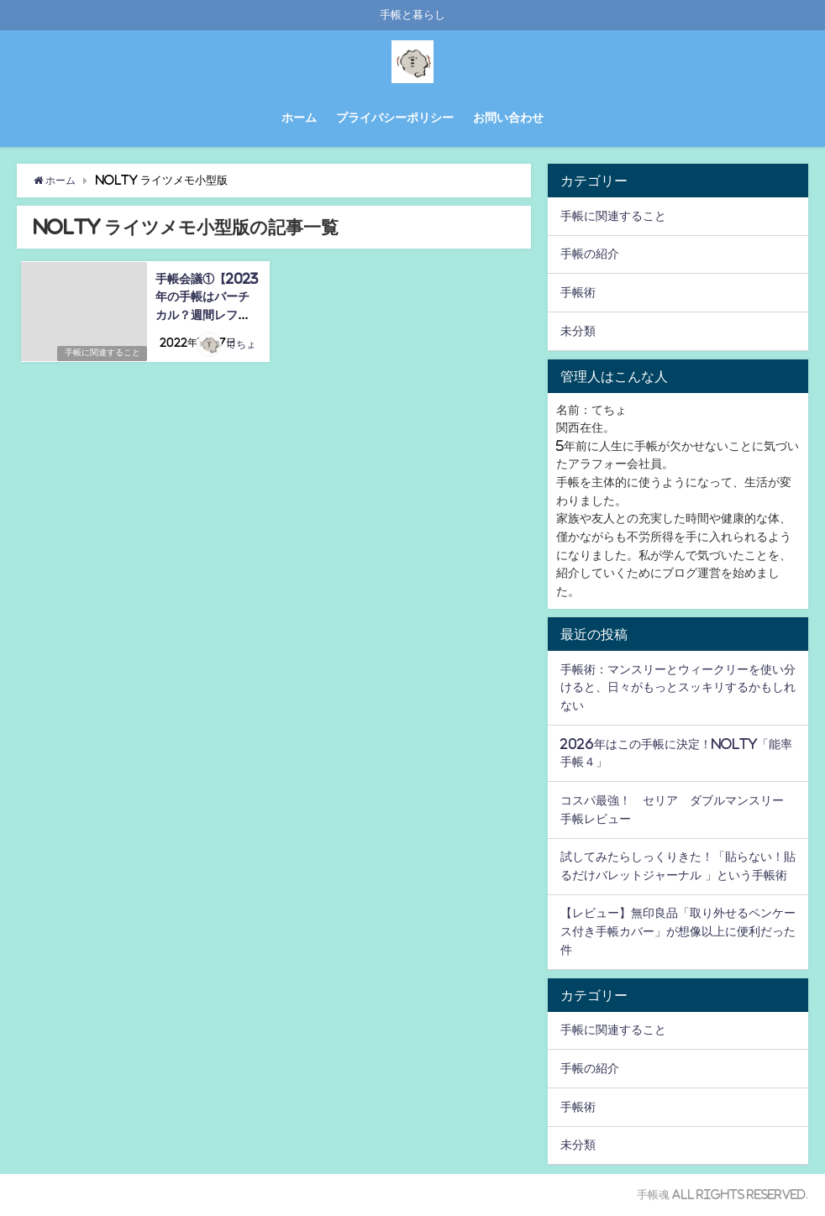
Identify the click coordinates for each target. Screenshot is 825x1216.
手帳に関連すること (101, 353)
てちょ (242, 345)
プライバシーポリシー (395, 117)
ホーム (299, 117)
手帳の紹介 (589, 253)
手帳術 (578, 292)
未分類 (578, 331)
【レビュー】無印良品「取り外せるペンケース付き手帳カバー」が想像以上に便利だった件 (678, 931)
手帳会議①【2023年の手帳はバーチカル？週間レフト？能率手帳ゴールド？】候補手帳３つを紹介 (208, 314)
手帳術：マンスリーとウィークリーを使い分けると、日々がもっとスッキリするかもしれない (678, 687)
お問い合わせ (508, 117)
